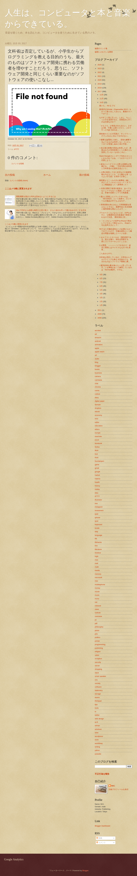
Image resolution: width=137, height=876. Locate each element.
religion (98, 651)
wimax (97, 726)
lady (96, 532)
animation (99, 345)
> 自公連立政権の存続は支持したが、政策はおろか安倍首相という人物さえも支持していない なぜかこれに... (115, 150)
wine (96, 733)
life (96, 539)
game (97, 465)
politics (97, 637)
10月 (102, 102)
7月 (101, 282)
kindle (97, 528)
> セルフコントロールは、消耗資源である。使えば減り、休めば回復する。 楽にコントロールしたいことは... (115, 239)
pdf (96, 623)
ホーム (47, 175)
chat (96, 383)
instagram (99, 507)
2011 (100, 310)
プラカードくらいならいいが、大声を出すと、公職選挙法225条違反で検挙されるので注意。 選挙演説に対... (115, 215)
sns (96, 680)
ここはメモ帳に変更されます (18, 188)
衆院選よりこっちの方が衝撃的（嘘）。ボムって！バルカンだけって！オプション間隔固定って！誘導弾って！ (115, 182)
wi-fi (96, 722)
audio (97, 359)
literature (98, 549)
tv (95, 712)
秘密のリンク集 (101, 48)
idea (96, 493)
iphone (97, 518)
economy (98, 415)
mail (96, 563)
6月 (101, 286)
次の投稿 (10, 175)
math (97, 567)
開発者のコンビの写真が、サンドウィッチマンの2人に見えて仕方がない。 (115, 135)
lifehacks (98, 542)
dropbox (98, 408)
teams (97, 697)
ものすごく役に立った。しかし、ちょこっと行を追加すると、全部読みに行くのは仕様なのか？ (115, 120)
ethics (97, 429)
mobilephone (100, 584)
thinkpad (98, 701)
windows (98, 729)
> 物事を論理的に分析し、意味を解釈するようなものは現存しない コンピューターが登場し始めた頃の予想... (115, 142)
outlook (98, 613)
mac (96, 560)
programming (100, 644)
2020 (100, 80)
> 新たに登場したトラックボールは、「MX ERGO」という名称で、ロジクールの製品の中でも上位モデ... (115, 199)
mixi (96, 581)
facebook (98, 443)
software (98, 687)
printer (97, 641)
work (97, 740)
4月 (101, 294)
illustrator (98, 500)
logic (96, 556)
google (97, 472)
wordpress (99, 736)
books (97, 369)
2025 (100, 65)
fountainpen (99, 461)
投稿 (99, 838)
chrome (98, 387)
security (98, 662)
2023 (100, 68)
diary (97, 398)
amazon (98, 337)
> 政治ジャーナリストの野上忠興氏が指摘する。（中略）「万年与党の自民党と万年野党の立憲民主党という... (115, 166)
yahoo (97, 750)
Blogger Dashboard (102, 826)
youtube (98, 754)
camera (98, 376)
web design (99, 719)
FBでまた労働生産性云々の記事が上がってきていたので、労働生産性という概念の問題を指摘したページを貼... (115, 231)
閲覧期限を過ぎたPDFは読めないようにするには (36, 196)
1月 (101, 305)
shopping (98, 669)
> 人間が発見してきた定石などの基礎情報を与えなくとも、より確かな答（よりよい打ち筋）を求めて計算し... (115, 174)
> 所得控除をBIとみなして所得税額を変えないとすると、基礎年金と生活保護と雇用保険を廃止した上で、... (115, 207)
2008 (100, 318)
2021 (100, 76)
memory (98, 574)
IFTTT (16, 149)
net (96, 602)
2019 (100, 84)
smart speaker (100, 676)
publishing (99, 648)
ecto (96, 419)
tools (97, 708)
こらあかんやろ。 (106, 253)
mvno (97, 599)
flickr (96, 450)
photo (97, 630)
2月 (101, 301)
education (99, 426)
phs (96, 634)
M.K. (113, 786)
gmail (97, 468)
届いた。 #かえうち (107, 106)
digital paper (99, 401)
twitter (97, 715)
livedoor (98, 553)
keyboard (98, 524)
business (98, 373)
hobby (97, 489)
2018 (100, 88)
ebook (97, 412)
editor (97, 422)
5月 (101, 290)
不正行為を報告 (102, 774)
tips (96, 704)
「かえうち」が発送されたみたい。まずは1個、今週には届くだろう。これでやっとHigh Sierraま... (115, 128)
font (96, 454)
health (97, 482)
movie (97, 592)
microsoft (98, 577)
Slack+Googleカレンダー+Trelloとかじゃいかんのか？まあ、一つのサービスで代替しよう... (115, 158)
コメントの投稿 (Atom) (18, 180)
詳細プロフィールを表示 (118, 789)
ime (96, 503)
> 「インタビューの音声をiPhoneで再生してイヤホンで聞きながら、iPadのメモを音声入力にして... (115, 223)
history (97, 486)
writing (97, 747)
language (98, 535)
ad (96, 334)
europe (97, 433)
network (98, 606)
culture (97, 394)
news (97, 609)
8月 (101, 278)
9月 (101, 275)
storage (98, 694)
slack (97, 673)
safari (97, 655)
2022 (100, 72)
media (97, 570)
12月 (102, 95)
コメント (101, 842)
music (97, 595)
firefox (97, 447)
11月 (102, 99)
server (97, 666)
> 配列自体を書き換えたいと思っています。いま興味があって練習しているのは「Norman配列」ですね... (115, 267)
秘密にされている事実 (104, 52)
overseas (98, 616)
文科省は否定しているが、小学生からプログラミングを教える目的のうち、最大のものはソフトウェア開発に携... (115, 259)
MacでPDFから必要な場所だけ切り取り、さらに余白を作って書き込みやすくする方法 (51, 210)
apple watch (99, 352)
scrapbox (98, 659)
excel (97, 440)
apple (97, 348)
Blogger (85, 870)
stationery (99, 690)
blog (96, 362)
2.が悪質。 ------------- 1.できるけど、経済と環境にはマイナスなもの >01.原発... (115, 247)
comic (97, 390)
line (96, 546)
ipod (96, 521)
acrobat (98, 330)
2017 (100, 91)
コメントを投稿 (17, 164)
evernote (98, 436)
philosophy (99, 627)
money (97, 588)
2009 (100, 314)
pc (96, 620)
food (96, 457)
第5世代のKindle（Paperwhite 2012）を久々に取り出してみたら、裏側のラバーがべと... (115, 111)
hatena (97, 479)
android (98, 341)
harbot (97, 475)
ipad (96, 514)
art (96, 355)
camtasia (98, 380)
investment (99, 510)
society (97, 683)
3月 (101, 298)
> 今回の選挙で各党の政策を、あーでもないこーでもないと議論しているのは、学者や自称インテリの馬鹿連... (115, 190)
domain (98, 405)
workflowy (99, 743)
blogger (98, 366)
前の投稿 (84, 175)
